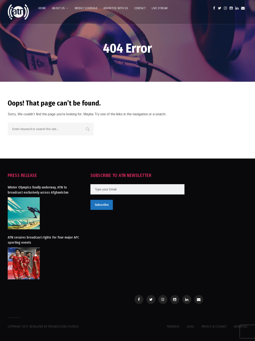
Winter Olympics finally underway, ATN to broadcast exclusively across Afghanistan (38, 189)
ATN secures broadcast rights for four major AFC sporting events (43, 240)
